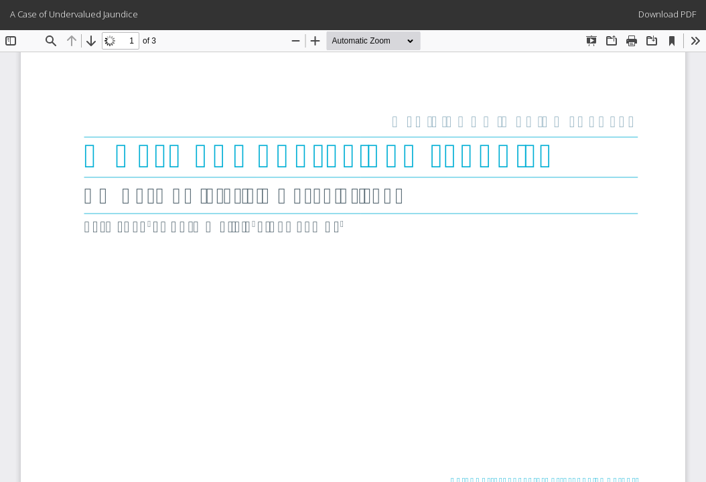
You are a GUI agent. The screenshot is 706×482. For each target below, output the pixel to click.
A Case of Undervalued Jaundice (74, 14)
